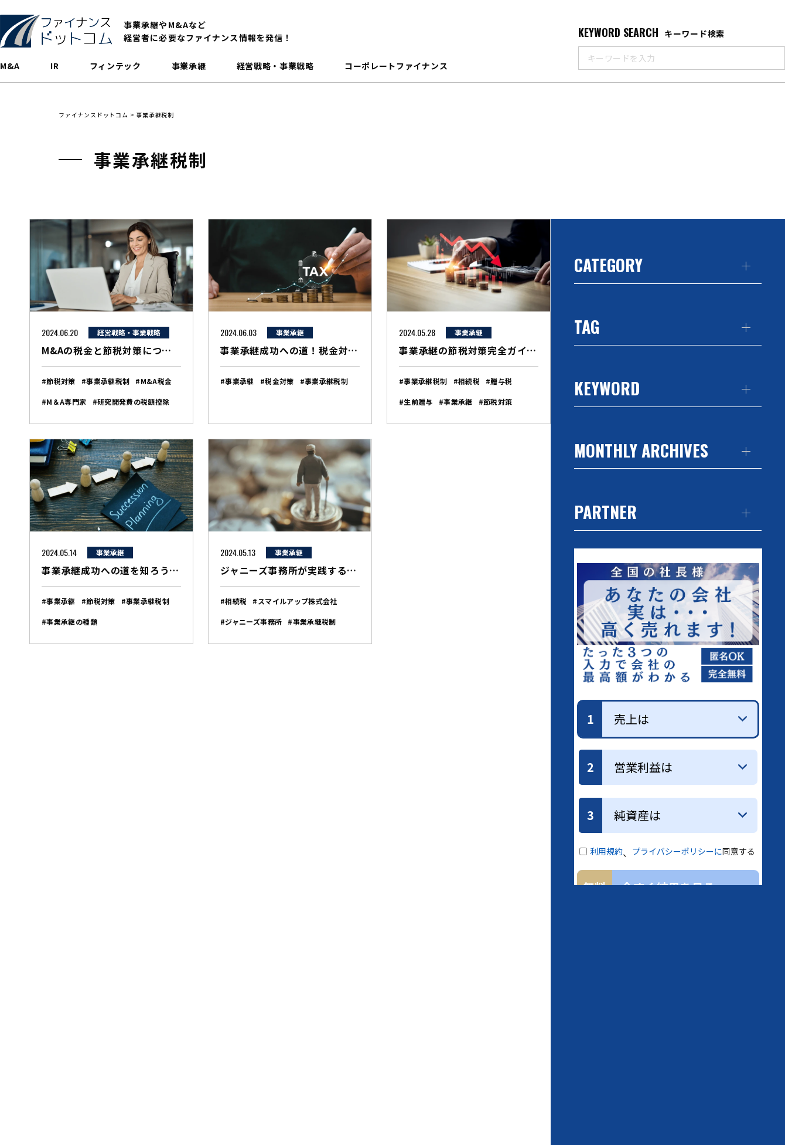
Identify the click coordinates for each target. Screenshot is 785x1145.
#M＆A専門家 (64, 401)
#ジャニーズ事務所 (251, 621)
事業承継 (189, 66)
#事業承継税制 (105, 381)
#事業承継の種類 (69, 621)
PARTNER (605, 514)
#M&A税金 (153, 381)
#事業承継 (237, 381)
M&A (10, 66)
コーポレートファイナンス (396, 66)
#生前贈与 (416, 401)
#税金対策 (277, 381)
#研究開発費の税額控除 (131, 401)
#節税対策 (59, 381)
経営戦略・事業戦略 (275, 66)
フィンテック (115, 66)
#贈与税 (499, 381)
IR (54, 66)
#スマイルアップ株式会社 (294, 601)
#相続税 (466, 381)
